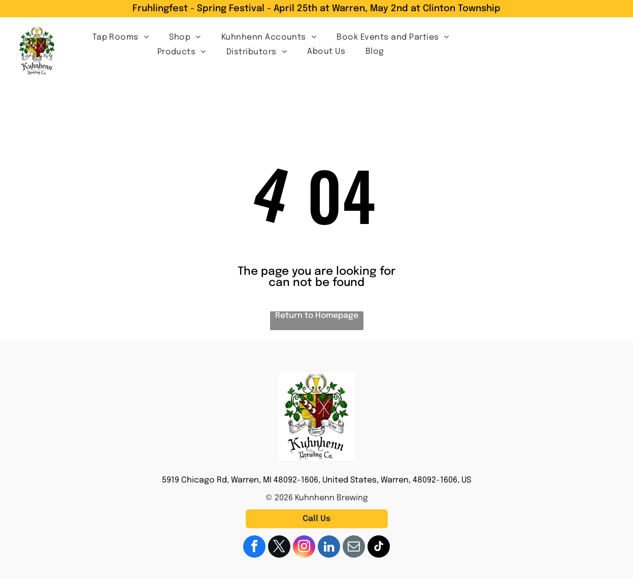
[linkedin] (329, 547)
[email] (354, 547)
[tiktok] (379, 547)
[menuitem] (120, 37)
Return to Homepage (316, 315)
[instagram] (304, 547)
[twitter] (279, 547)
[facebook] (254, 547)
